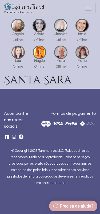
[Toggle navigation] (88, 8)
